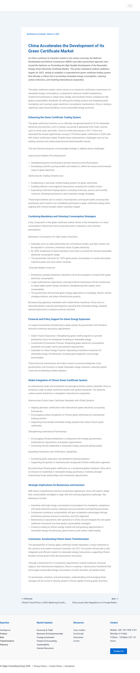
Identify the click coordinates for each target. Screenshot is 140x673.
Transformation (7, 641)
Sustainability (43, 644)
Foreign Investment (46, 637)
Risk (2, 637)
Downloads (78, 633)
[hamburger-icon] (130, 6)
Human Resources (45, 648)
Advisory (4, 644)
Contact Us (119, 651)
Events (76, 641)
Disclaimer (71, 666)
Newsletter (78, 637)
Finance (4, 633)
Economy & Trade (45, 630)
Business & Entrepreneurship (50, 633)
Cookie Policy (56, 666)
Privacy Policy (40, 666)
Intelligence (5, 630)
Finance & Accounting (47, 641)
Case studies (79, 630)
